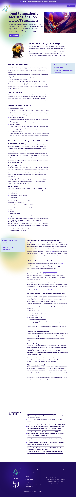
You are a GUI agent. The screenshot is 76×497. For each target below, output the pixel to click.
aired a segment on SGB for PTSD (46, 290)
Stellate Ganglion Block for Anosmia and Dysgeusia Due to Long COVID (42, 432)
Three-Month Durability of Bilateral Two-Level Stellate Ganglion (41, 414)
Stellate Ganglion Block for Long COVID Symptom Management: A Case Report (44, 430)
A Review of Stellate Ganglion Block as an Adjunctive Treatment (41, 423)
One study (52, 251)
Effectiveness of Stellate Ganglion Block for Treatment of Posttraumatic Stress (44, 437)
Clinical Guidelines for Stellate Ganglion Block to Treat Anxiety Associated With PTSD (46, 424)
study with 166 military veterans (50, 272)
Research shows (30, 242)
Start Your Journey (71, 5)
